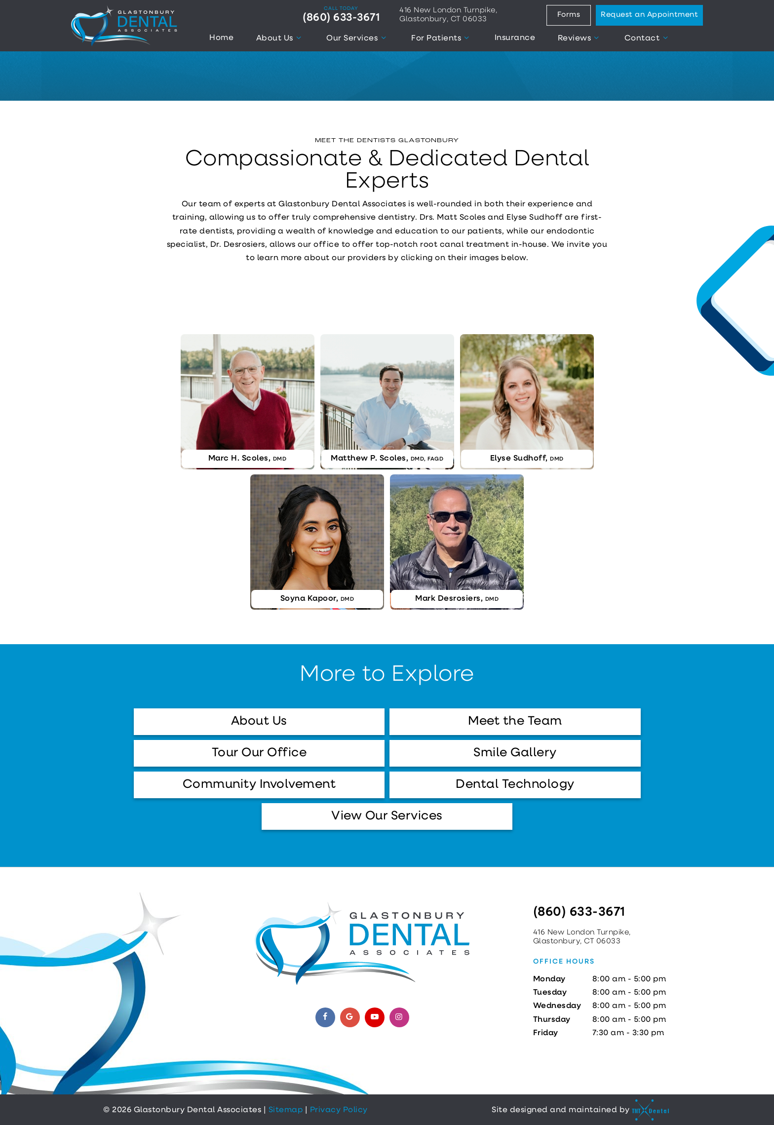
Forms (568, 15)
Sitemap (286, 1110)
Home (221, 38)
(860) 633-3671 (341, 15)
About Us (280, 38)
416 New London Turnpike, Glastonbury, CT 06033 (448, 15)
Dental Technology (515, 784)
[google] (350, 1017)
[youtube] (375, 1017)
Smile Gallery (515, 753)
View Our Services (387, 816)
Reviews (580, 38)
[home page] (124, 25)
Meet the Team (515, 721)
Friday (545, 1033)
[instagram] (399, 1017)
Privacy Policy (339, 1110)
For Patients (441, 38)
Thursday (552, 1020)
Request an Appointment (649, 15)
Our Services (357, 38)
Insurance (515, 38)
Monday (549, 979)
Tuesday (550, 993)
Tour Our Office (259, 753)
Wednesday (557, 1006)
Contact (647, 38)
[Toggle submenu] (298, 38)
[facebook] (325, 1017)
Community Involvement (259, 784)
